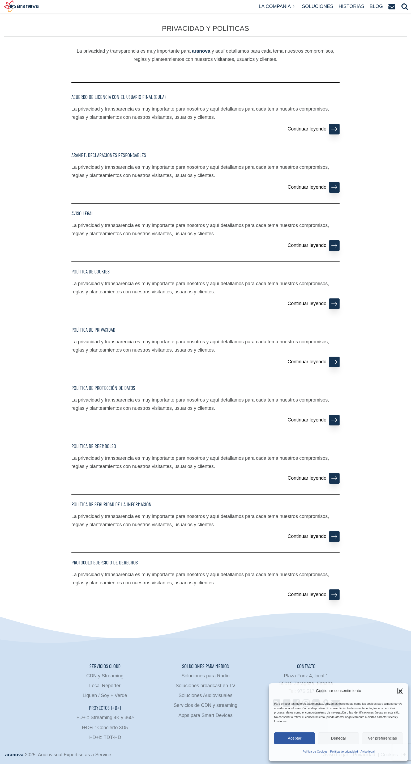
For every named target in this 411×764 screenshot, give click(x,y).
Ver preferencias (382, 738)
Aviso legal (368, 751)
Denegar (338, 738)
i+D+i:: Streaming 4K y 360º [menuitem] (104, 717)
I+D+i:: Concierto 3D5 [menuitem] (105, 727)
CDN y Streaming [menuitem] (104, 675)
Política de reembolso (93, 446)
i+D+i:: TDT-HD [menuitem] (105, 737)
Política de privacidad (344, 751)
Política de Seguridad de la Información (111, 504)
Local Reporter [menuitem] (105, 685)
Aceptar (295, 738)
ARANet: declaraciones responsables (108, 155)
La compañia (277, 6)
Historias (351, 6)
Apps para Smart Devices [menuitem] (205, 715)
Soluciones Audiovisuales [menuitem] (205, 695)
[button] (400, 690)
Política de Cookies (314, 751)
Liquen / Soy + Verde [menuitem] (105, 695)
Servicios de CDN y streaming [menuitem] (205, 705)
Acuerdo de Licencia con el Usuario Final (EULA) (118, 97)
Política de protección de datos (103, 388)
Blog (376, 6)
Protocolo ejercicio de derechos (104, 562)
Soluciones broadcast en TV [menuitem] (206, 685)
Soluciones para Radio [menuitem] (205, 675)
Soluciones (317, 6)
